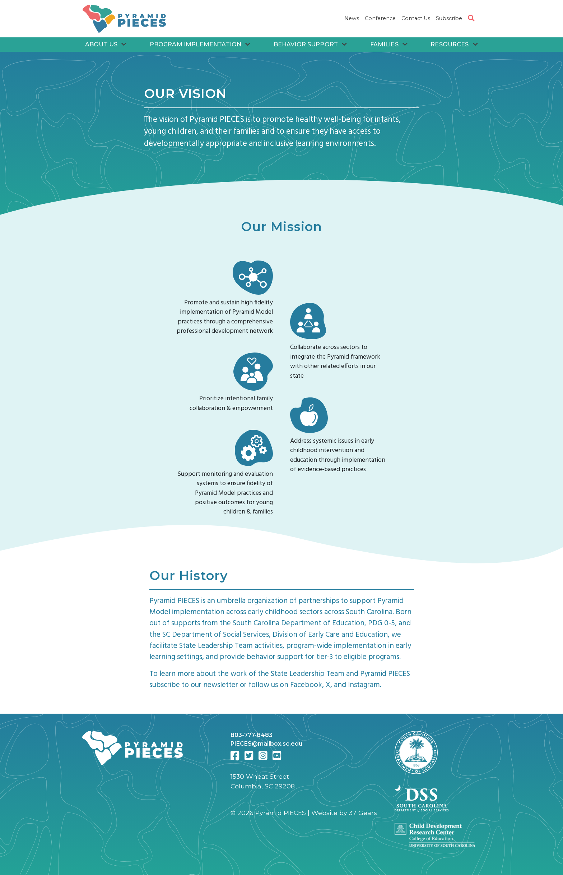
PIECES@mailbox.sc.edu (266, 743)
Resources (454, 44)
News (351, 18)
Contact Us (415, 18)
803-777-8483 (252, 735)
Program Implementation (200, 44)
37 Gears (363, 812)
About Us (106, 44)
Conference (380, 18)
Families (389, 44)
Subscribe (449, 18)
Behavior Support (310, 44)
